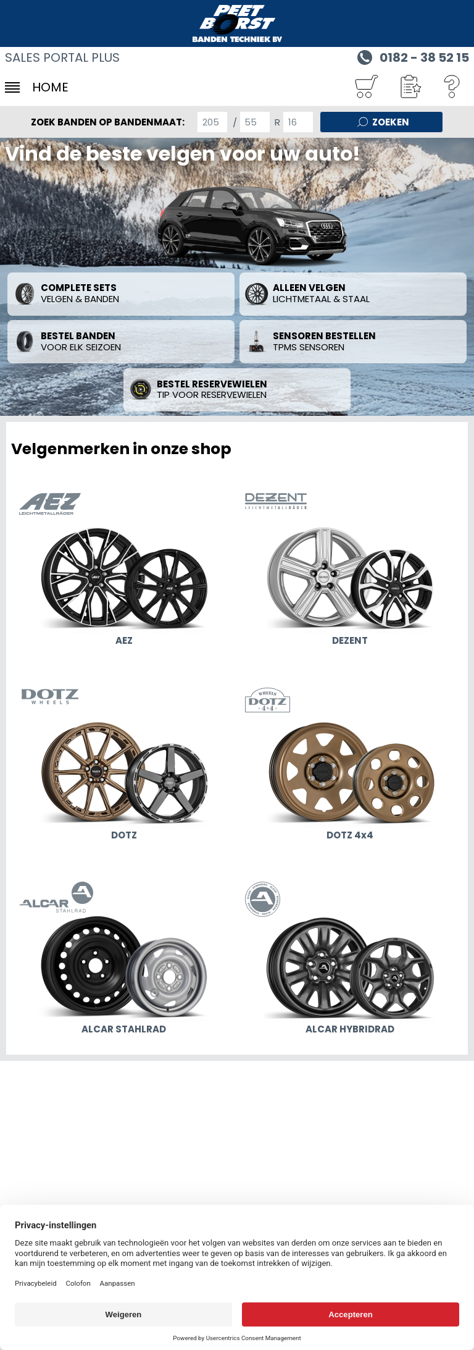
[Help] (452, 87)
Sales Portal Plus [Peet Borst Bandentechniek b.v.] (62, 57)
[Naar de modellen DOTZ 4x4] (350, 766)
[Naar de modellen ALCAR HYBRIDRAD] (350, 960)
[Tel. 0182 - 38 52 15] (411, 56)
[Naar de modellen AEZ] (124, 571)
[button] (409, 87)
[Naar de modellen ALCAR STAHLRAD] (124, 960)
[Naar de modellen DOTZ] (124, 766)
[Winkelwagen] (366, 87)
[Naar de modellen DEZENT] (350, 571)
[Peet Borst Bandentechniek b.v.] (237, 23)
